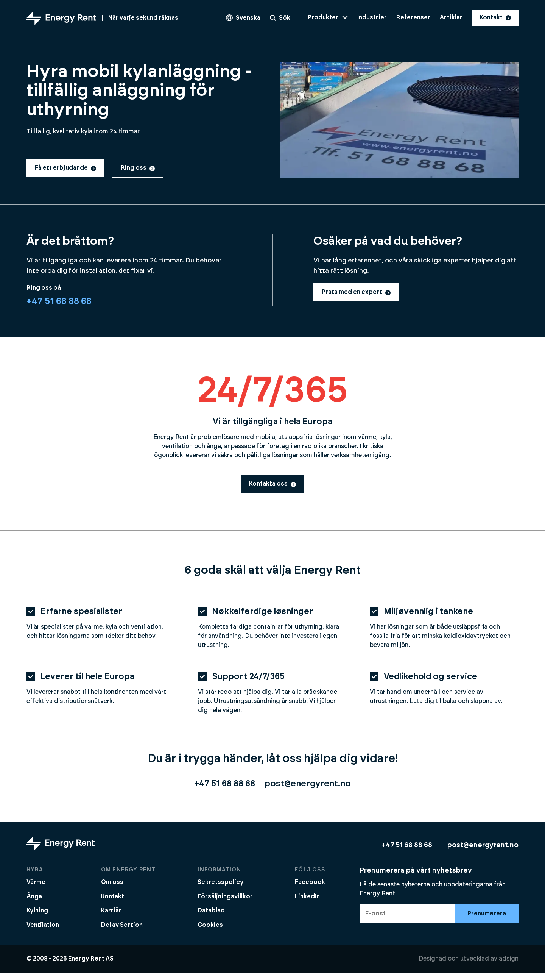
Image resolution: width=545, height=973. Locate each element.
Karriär (111, 910)
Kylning (37, 910)
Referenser (413, 17)
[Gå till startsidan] (102, 17)
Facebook (310, 882)
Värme (35, 882)
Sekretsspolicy (221, 882)
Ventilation (42, 925)
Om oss (112, 882)
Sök (280, 18)
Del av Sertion (122, 925)
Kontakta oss (272, 484)
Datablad (211, 910)
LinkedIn (307, 896)
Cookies (210, 925)
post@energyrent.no (308, 783)
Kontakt (495, 17)
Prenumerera (486, 914)
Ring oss (138, 168)
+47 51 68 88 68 (59, 301)
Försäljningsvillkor (225, 896)
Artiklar (451, 17)
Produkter (328, 17)
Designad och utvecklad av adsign (469, 959)
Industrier (372, 17)
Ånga (34, 896)
